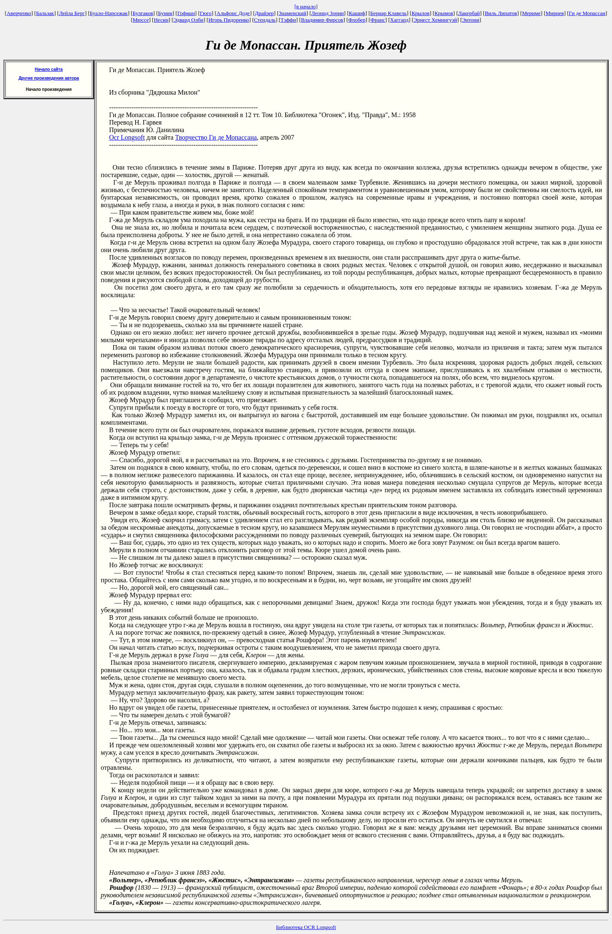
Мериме (531, 13)
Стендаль (265, 20)
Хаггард (399, 20)
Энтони (470, 20)
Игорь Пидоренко (229, 20)
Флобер (356, 20)
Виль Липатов (501, 13)
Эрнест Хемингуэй (435, 20)
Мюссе (141, 20)
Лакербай (469, 13)
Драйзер (264, 13)
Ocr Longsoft (127, 137)
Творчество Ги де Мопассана (216, 137)
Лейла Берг (72, 13)
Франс (378, 20)
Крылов (421, 13)
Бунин (165, 13)
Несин (161, 20)
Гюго (205, 13)
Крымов (444, 13)
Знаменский (292, 13)
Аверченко (19, 13)
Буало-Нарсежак (109, 13)
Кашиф (357, 13)
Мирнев (554, 13)
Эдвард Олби (189, 20)
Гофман (186, 13)
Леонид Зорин (327, 13)
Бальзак (45, 13)
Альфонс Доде (233, 13)
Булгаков (143, 13)
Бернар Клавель (388, 13)
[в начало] (306, 6)
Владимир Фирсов (322, 20)
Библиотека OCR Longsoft (306, 927)
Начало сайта (49, 69)
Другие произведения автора (48, 78)
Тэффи (288, 20)
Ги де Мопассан (587, 13)
